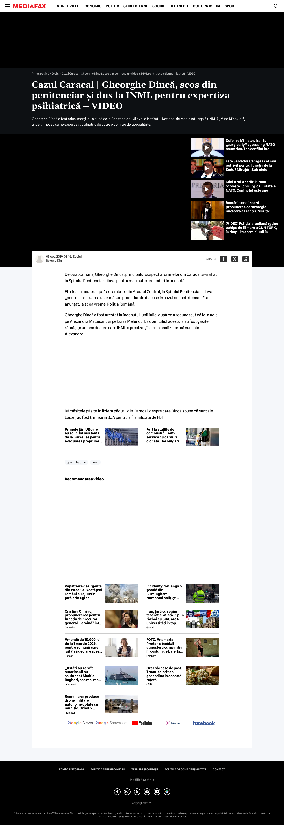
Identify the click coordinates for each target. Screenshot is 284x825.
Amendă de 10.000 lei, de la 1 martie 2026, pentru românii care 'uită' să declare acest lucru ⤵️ (83, 645)
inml (95, 462)
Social (158, 6)
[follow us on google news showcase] (111, 723)
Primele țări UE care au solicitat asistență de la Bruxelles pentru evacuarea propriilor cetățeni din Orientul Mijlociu (83, 435)
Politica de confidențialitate (185, 769)
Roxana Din (54, 260)
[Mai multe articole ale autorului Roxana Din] (39, 259)
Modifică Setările (142, 780)
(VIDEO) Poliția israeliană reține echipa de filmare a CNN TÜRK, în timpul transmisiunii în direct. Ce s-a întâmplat (252, 229)
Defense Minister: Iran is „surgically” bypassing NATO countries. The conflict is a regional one (250, 146)
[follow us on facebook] (203, 723)
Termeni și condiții (144, 769)
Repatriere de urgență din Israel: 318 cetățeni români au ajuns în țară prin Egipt (83, 592)
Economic (91, 6)
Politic (112, 6)
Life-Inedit (179, 6)
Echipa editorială (71, 769)
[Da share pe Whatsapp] (245, 259)
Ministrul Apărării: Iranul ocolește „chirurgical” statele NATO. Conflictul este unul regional (251, 188)
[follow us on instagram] (172, 723)
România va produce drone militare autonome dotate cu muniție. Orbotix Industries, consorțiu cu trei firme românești (82, 702)
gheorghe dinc (76, 462)
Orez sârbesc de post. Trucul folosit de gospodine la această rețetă (164, 674)
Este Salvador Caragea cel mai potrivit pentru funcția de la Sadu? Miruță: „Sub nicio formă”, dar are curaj (251, 167)
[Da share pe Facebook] (223, 259)
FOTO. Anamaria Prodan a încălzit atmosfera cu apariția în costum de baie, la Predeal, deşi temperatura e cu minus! (164, 645)
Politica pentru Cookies (108, 769)
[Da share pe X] (234, 259)
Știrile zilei (67, 6)
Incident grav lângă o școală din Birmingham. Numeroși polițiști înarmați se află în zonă (164, 592)
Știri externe (135, 6)
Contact (219, 769)
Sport (230, 6)
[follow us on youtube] (142, 723)
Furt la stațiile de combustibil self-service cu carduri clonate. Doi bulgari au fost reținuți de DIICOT (165, 435)
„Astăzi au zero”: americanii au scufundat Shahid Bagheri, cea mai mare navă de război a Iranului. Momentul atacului (83, 674)
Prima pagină (40, 73)
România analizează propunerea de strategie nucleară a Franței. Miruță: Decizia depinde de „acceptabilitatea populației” (250, 211)
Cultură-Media (206, 6)
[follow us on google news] (80, 723)
